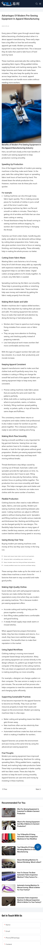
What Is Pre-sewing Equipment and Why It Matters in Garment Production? (28, 824)
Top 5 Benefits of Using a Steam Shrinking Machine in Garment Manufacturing (29, 849)
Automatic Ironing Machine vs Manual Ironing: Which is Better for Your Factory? (28, 887)
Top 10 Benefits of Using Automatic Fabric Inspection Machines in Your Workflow (27, 836)
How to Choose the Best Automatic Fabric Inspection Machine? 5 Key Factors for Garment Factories (27, 875)
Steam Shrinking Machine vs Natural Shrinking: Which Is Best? (29, 861)
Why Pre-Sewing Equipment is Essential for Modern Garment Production (28, 811)
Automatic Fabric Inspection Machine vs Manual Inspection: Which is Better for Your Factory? (29, 900)
